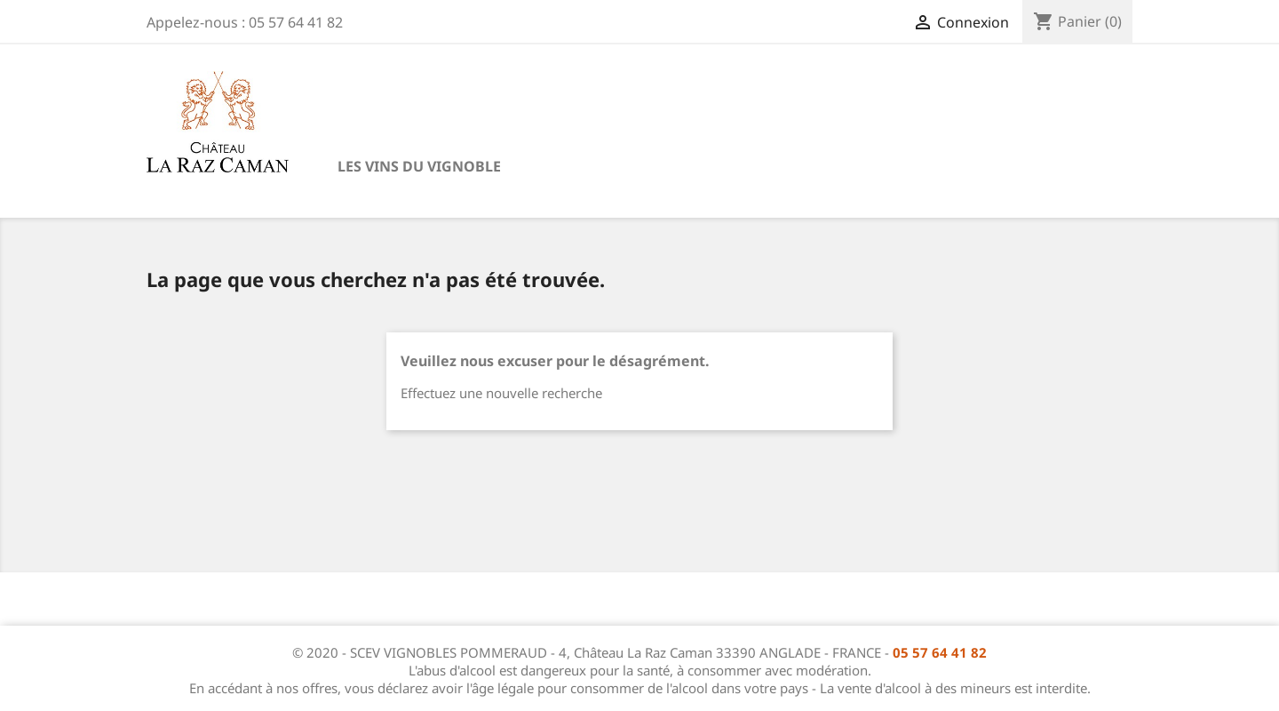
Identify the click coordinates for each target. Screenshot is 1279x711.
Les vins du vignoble (419, 166)
